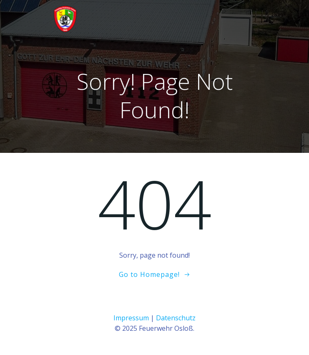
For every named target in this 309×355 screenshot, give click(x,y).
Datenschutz (176, 317)
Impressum (131, 317)
